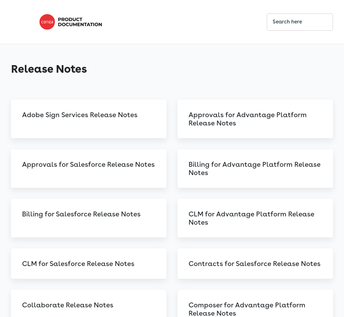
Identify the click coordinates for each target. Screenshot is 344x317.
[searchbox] (320, 22)
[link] (147, 22)
